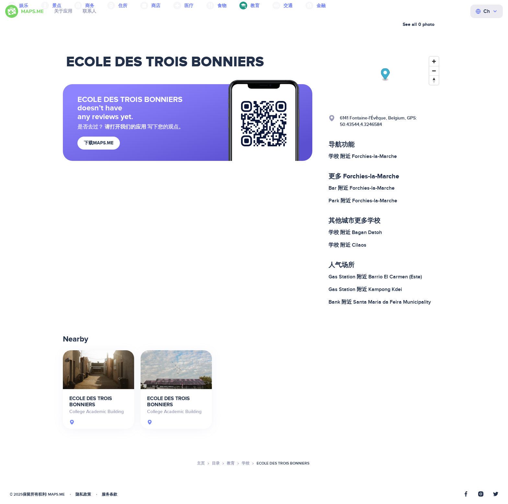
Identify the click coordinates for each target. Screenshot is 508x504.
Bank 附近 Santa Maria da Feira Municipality (380, 302)
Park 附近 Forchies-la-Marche (363, 200)
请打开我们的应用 (125, 127)
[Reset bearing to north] (434, 80)
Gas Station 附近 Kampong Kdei (365, 289)
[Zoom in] (434, 61)
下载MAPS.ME (98, 143)
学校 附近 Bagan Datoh (355, 232)
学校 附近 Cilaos (347, 245)
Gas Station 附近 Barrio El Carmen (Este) (375, 277)
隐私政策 (83, 494)
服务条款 (109, 494)
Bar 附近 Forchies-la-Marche (362, 188)
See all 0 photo (418, 24)
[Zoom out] (434, 70)
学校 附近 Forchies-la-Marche (363, 156)
